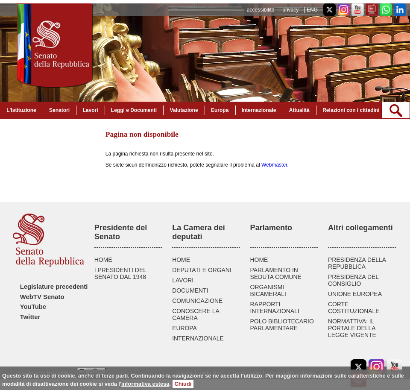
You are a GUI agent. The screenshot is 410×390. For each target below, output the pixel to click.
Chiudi (183, 384)
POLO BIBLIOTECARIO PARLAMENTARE (282, 324)
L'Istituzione (21, 110)
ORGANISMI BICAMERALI (268, 290)
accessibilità (261, 10)
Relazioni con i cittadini (350, 110)
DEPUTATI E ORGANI (201, 270)
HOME (103, 259)
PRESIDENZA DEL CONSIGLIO (353, 280)
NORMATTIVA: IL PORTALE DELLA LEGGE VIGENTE (352, 328)
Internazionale (259, 110)
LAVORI (182, 280)
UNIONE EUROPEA (355, 293)
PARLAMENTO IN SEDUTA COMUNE (276, 273)
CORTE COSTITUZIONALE (354, 307)
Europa (219, 110)
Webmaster (274, 165)
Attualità (299, 110)
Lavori (90, 110)
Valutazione (184, 110)
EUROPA (184, 328)
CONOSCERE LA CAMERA (195, 314)
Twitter (30, 317)
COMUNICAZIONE (197, 300)
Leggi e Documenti (134, 110)
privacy (290, 10)
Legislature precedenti (54, 286)
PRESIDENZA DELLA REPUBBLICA (357, 263)
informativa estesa (145, 384)
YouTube (33, 306)
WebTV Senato (42, 296)
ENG (312, 10)
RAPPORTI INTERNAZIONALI (274, 307)
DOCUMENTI (190, 290)
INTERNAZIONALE (198, 338)
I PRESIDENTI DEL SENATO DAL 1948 (120, 273)
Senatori (59, 110)
